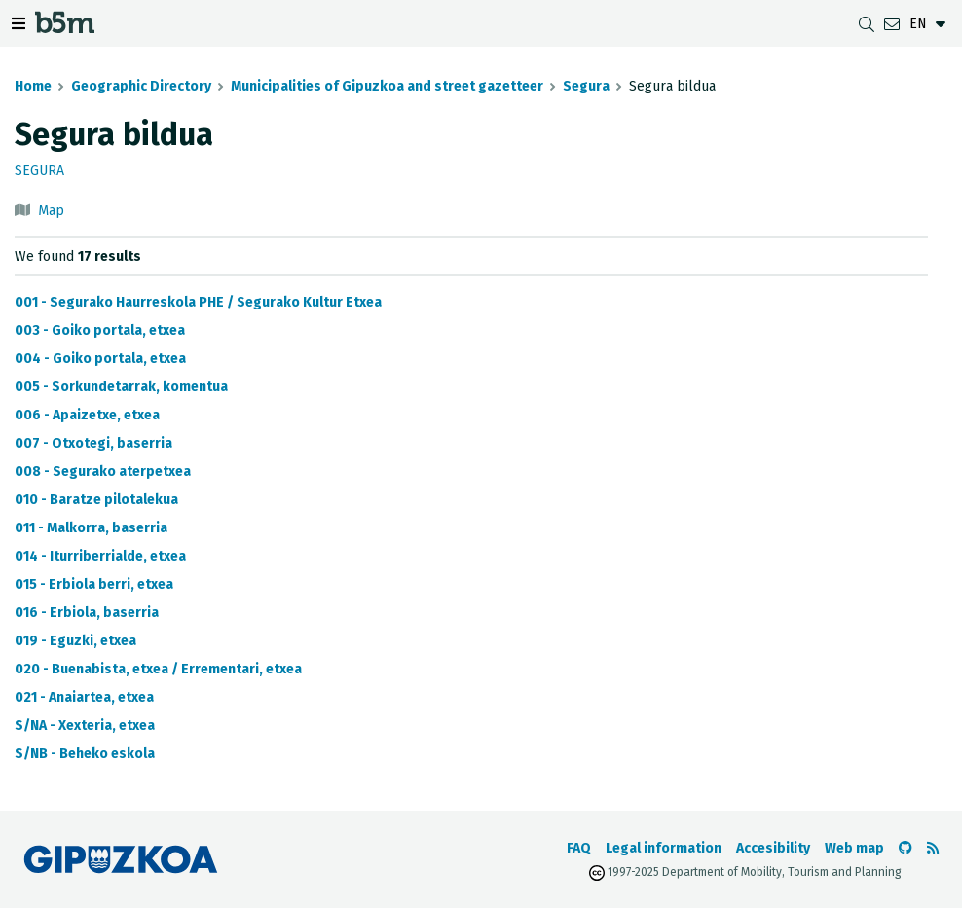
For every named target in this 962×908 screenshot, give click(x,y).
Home (33, 86)
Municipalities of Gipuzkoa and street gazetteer (387, 86)
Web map (854, 848)
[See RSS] (933, 848)
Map (51, 210)
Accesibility (773, 848)
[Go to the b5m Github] (905, 848)
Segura (586, 86)
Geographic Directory (141, 86)
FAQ (579, 848)
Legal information (664, 848)
